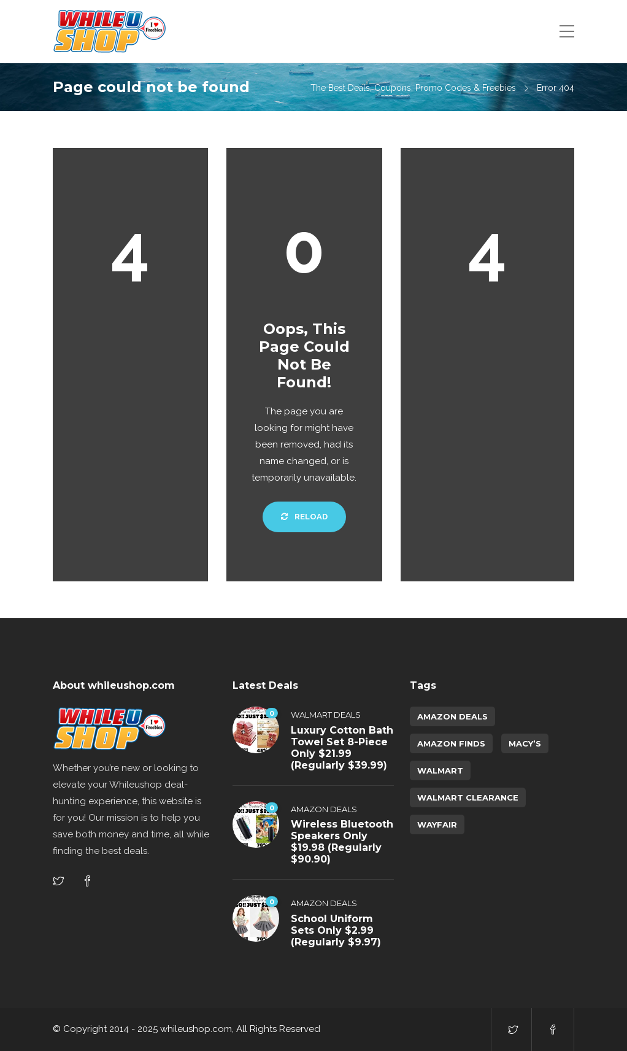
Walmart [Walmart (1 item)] (440, 770)
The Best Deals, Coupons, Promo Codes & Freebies (413, 88)
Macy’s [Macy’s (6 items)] (525, 743)
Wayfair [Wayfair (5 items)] (437, 824)
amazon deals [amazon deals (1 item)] (452, 716)
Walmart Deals (326, 714)
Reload (304, 516)
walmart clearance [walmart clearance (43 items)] (467, 797)
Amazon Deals (324, 809)
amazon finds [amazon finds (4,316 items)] (451, 743)
